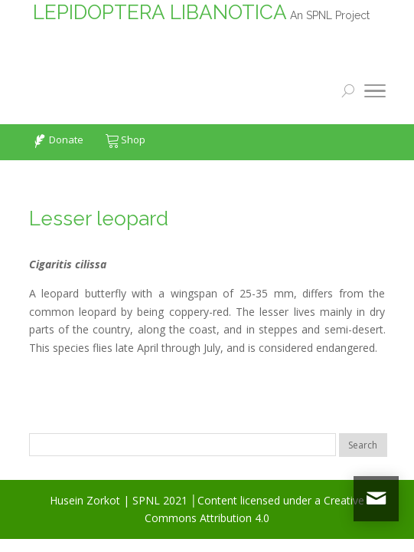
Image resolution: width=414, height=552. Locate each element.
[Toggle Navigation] (375, 93)
